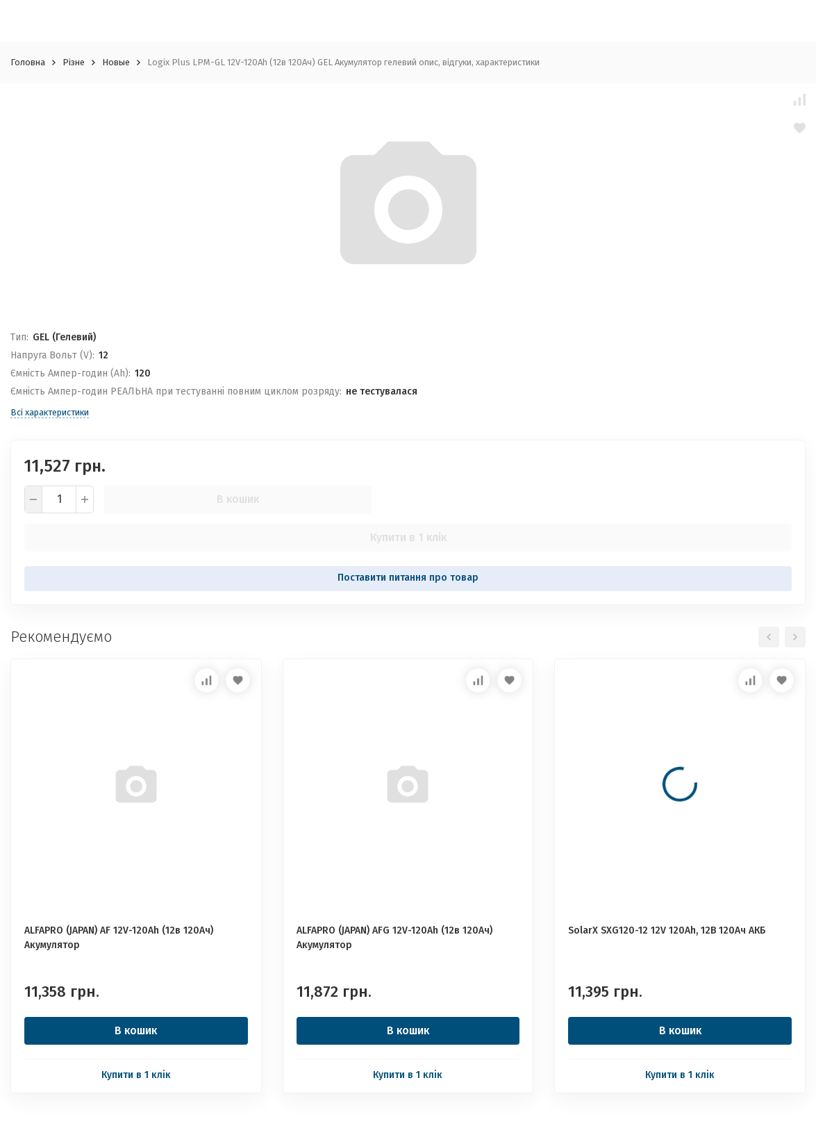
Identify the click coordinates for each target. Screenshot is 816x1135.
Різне (74, 62)
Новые (116, 62)
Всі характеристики (49, 412)
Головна (27, 62)
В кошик (238, 499)
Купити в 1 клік (408, 537)
